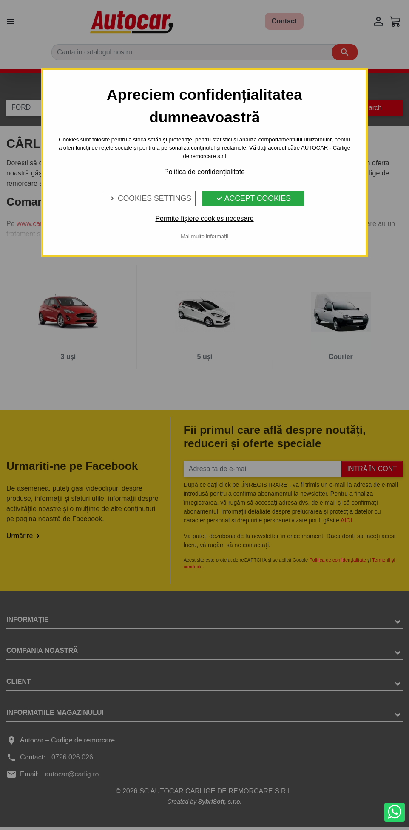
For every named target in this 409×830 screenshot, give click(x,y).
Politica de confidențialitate (204, 171)
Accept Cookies (253, 198)
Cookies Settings (150, 198)
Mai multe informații (204, 236)
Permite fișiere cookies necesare (204, 218)
